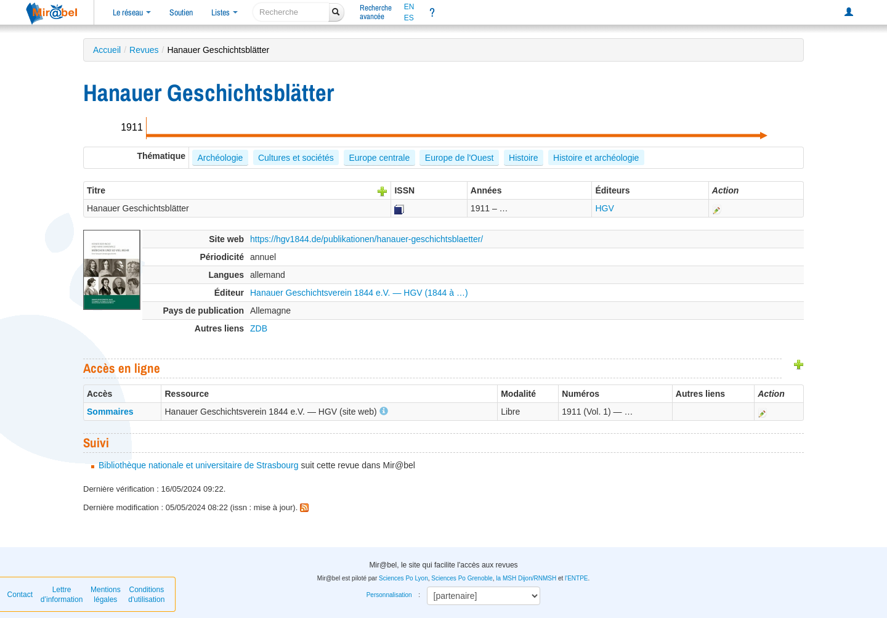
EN (409, 6)
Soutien (181, 12)
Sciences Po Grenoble (462, 578)
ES (409, 18)
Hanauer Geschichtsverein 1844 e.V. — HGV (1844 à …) (359, 293)
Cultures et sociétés (296, 158)
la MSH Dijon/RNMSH (526, 578)
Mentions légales (106, 594)
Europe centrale (379, 158)
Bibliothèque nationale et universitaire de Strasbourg (199, 465)
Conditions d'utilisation (146, 594)
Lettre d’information (62, 594)
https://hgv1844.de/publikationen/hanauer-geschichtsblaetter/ (366, 239)
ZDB (258, 328)
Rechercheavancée (376, 12)
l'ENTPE (576, 578)
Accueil (107, 50)
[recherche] (291, 12)
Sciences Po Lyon (403, 578)
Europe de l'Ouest (459, 158)
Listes (224, 12)
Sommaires (110, 412)
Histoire (523, 158)
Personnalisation (389, 595)
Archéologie (220, 158)
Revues (143, 50)
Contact (20, 594)
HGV (604, 208)
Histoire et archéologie (596, 158)
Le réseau (132, 12)
